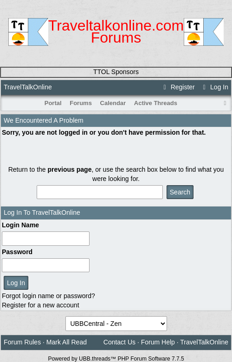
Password (17, 252)
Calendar (113, 103)
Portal (53, 103)
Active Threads (155, 103)
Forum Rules (22, 342)
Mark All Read (66, 342)
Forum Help (158, 342)
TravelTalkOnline (28, 87)
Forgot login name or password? (48, 296)
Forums (81, 103)
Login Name (20, 225)
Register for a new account (40, 305)
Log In (214, 87)
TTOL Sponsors (116, 71)
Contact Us (119, 342)
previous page (70, 169)
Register (178, 87)
